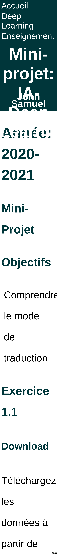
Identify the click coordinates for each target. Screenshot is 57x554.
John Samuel (28, 100)
